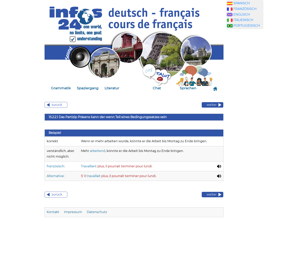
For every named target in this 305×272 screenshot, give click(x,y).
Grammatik (61, 88)
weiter (211, 105)
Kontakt (53, 212)
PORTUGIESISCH (246, 25)
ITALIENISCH (243, 20)
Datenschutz (97, 212)
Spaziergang (87, 88)
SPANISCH (241, 3)
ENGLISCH (241, 14)
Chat (157, 88)
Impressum (73, 212)
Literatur (111, 88)
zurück (57, 105)
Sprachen (188, 88)
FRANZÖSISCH (245, 9)
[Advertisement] (244, 93)
